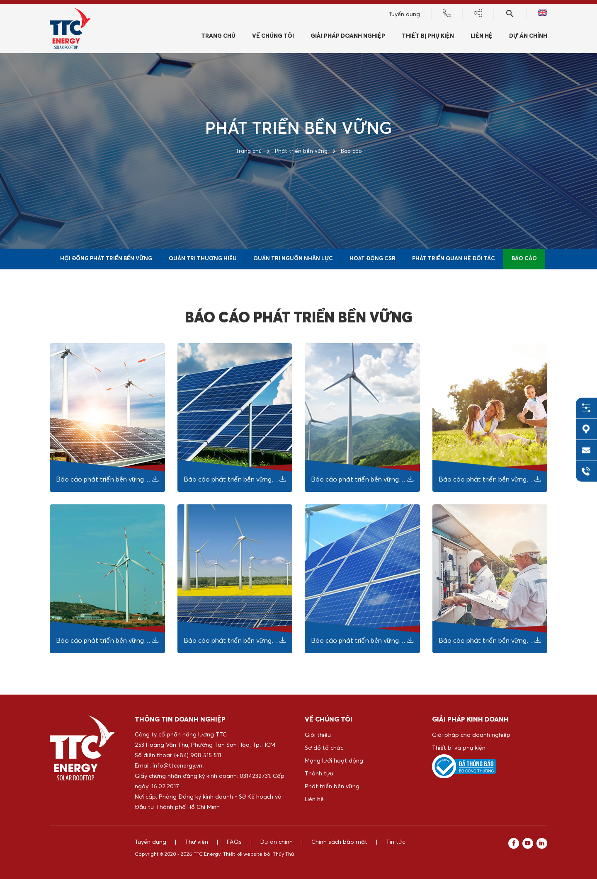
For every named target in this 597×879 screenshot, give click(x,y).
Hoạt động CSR (372, 259)
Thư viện (196, 842)
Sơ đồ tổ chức (324, 748)
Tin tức (395, 842)
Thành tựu (319, 774)
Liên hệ (482, 36)
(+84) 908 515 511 (197, 755)
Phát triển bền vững (332, 786)
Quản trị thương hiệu (203, 259)
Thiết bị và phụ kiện (458, 748)
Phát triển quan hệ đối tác (453, 259)
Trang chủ (218, 36)
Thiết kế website (242, 854)
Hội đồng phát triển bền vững (106, 259)
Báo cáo (524, 259)
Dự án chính (528, 36)
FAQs (234, 842)
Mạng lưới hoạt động (334, 761)
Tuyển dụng (404, 14)
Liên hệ (314, 799)
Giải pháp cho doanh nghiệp (471, 735)
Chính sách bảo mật (339, 842)
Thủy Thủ (283, 854)
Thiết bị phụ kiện (428, 36)
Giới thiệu (318, 735)
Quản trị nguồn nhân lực (293, 259)
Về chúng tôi (273, 36)
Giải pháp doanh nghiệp (348, 36)
